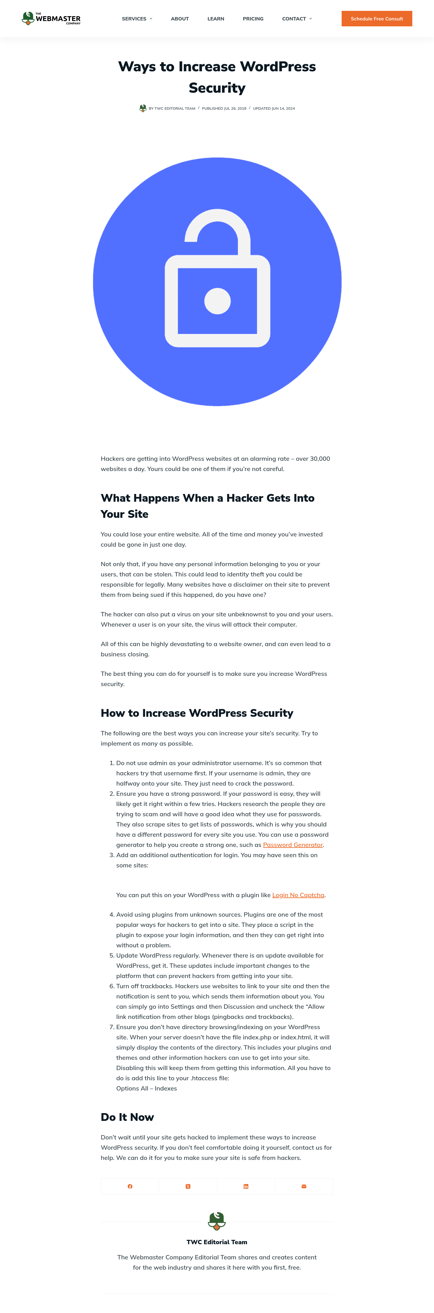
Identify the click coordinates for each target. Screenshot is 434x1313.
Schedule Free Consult (377, 18)
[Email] (304, 1186)
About (180, 18)
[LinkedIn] (246, 1186)
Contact (298, 18)
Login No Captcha (298, 895)
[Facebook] (130, 1186)
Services (138, 18)
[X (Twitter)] (188, 1186)
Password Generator (293, 844)
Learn (215, 18)
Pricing (253, 18)
